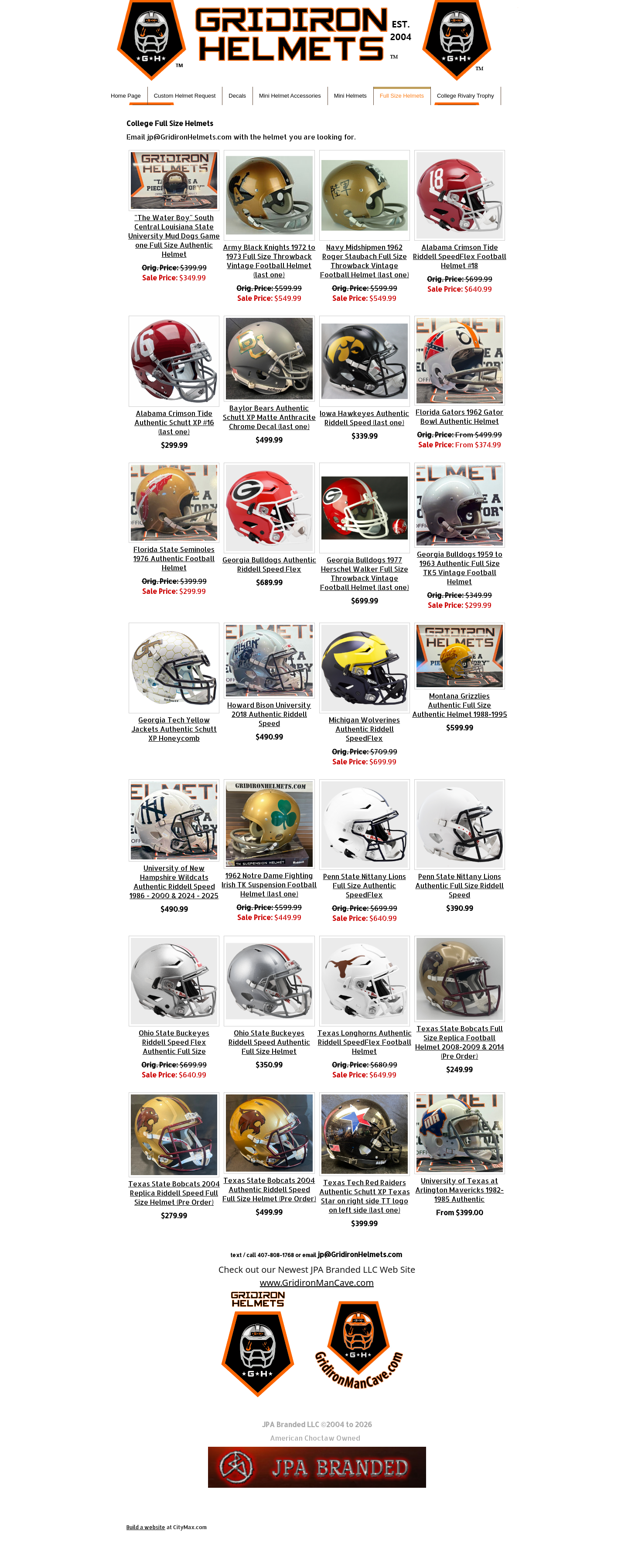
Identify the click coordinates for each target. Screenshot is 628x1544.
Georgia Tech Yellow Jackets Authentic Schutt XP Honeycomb (174, 729)
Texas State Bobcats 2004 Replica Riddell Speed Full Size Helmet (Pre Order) (174, 1193)
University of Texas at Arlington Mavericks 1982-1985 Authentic (459, 1189)
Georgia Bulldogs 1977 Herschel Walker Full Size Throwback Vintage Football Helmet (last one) (364, 573)
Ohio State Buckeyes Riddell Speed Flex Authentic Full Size (174, 1042)
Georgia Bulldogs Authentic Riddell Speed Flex (269, 564)
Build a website (145, 1527)
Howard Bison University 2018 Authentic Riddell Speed (269, 714)
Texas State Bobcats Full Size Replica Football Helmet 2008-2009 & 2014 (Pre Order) (459, 1042)
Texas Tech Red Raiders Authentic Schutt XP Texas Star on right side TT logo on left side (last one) (364, 1196)
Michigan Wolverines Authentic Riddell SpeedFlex (364, 729)
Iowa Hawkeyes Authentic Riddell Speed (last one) (364, 418)
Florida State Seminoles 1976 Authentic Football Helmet (174, 558)
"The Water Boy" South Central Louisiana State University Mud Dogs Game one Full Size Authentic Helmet (174, 236)
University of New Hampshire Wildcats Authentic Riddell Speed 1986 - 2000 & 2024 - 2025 (174, 881)
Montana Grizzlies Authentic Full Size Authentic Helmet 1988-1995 (459, 705)
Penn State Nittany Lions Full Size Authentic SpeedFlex (364, 885)
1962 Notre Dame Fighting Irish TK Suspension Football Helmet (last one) (269, 884)
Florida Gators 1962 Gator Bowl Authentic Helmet (459, 416)
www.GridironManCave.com (317, 1282)
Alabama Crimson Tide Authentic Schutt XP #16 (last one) (174, 422)
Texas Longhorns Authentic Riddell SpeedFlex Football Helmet (364, 1042)
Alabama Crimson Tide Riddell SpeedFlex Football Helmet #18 (459, 256)
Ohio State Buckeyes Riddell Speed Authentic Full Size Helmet (269, 1042)
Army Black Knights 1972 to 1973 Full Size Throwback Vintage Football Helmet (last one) (269, 260)
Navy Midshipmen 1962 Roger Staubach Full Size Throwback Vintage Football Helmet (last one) (364, 260)
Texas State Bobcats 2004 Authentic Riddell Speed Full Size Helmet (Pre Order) (269, 1189)
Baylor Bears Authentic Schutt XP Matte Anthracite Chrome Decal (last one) (269, 417)
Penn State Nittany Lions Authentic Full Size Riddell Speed (459, 885)
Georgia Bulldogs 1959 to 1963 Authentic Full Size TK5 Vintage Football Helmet (459, 567)
